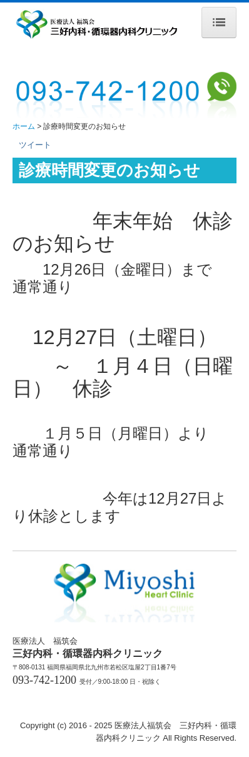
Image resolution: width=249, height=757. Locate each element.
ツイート (35, 145)
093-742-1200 (44, 680)
